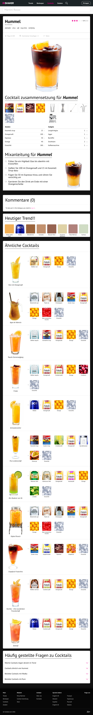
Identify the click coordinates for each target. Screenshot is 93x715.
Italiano (69, 705)
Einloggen (86, 3)
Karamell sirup (10, 130)
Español (55, 702)
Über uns (39, 696)
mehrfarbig (31, 28)
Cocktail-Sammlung (22, 699)
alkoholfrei (8, 28)
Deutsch (55, 699)
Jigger (50, 134)
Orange (7, 142)
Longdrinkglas (53, 130)
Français (69, 696)
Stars (18, 702)
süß (18, 28)
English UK (56, 696)
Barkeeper (40, 3)
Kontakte (39, 699)
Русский (69, 702)
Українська (70, 699)
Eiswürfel (8, 145)
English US (56, 705)
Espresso (8, 138)
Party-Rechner (21, 696)
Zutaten (60, 3)
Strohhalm (51, 142)
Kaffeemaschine (53, 145)
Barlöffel (51, 138)
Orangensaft (9, 134)
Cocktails (50, 3)
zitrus (13, 28)
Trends (31, 3)
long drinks (24, 28)
